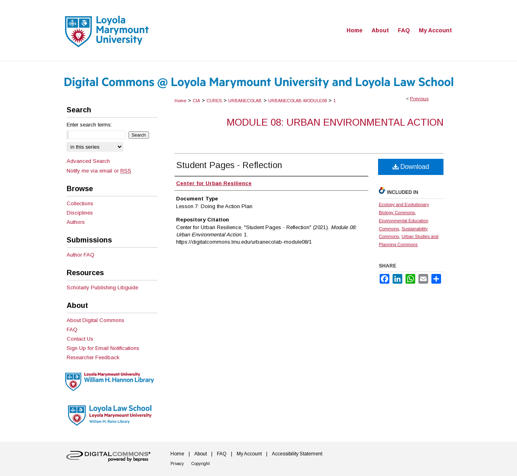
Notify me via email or (99, 171)
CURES (214, 100)
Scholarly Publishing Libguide (102, 287)
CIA (196, 100)
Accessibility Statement (297, 454)
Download (411, 166)
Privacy (177, 463)
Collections (80, 203)
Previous (419, 98)
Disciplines (80, 213)
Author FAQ (81, 255)
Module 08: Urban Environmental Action (335, 122)
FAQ (72, 329)
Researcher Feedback (93, 357)
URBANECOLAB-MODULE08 (297, 100)
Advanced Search (88, 161)
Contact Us (80, 339)
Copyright (200, 463)
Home (180, 100)
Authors (76, 222)
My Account (249, 454)
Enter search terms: (89, 125)
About (200, 454)
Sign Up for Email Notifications (103, 348)
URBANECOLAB (245, 100)
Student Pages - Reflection (229, 165)
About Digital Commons (95, 320)
